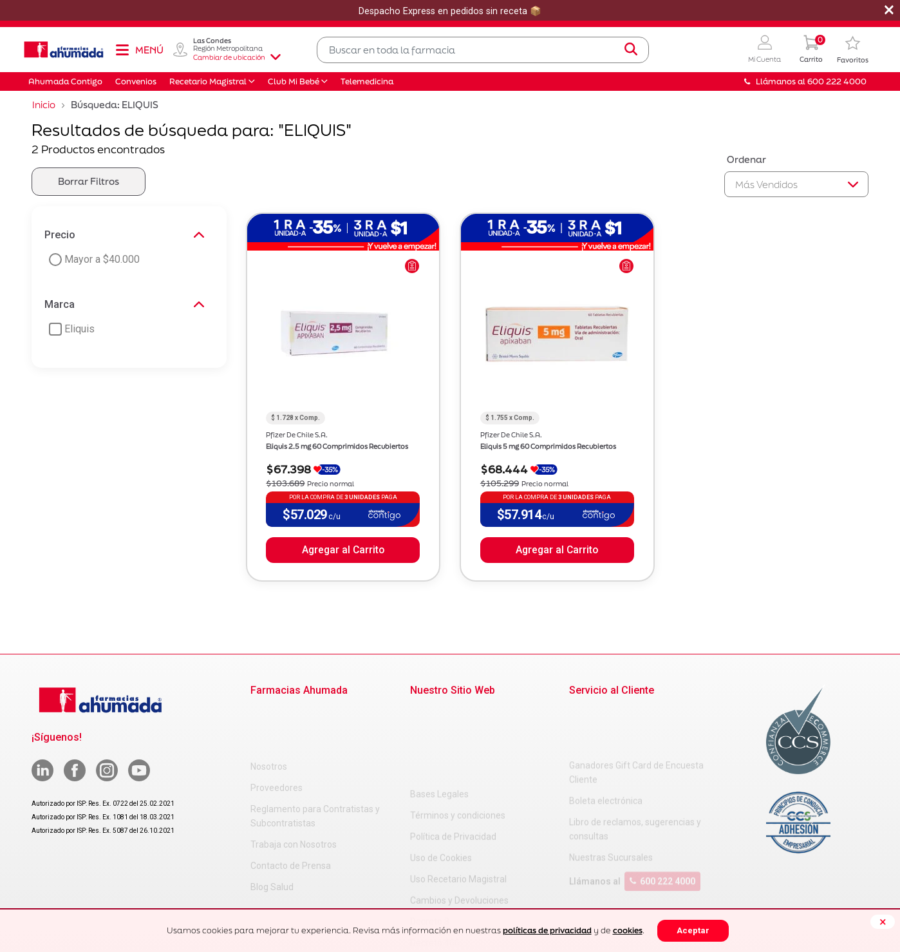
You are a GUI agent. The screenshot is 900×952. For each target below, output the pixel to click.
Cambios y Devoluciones (459, 820)
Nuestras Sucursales (611, 806)
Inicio (43, 105)
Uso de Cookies (441, 777)
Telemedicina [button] (367, 81)
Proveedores (276, 735)
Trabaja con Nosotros (293, 791)
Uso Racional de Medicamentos (474, 905)
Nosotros (268, 714)
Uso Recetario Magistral (458, 799)
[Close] (882, 922)
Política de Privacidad (453, 756)
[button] (764, 50)
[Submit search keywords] (631, 49)
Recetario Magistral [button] (208, 81)
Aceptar (693, 930)
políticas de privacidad (547, 930)
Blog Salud (272, 834)
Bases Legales (439, 714)
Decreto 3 (429, 841)
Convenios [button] (135, 81)
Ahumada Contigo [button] (65, 81)
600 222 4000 (662, 829)
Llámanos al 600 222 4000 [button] (805, 81)
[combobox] (483, 50)
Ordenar (746, 159)
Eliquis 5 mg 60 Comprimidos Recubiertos (548, 446)
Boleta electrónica (605, 749)
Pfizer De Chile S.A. (297, 434)
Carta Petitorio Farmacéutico (468, 884)
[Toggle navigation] (139, 49)
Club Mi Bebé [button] (293, 81)
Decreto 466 (435, 862)
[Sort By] (796, 184)
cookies (627, 930)
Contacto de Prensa (290, 813)
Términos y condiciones (457, 735)
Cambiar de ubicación (237, 57)
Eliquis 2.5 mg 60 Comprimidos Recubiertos (337, 446)
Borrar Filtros (88, 181)
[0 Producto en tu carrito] (811, 50)
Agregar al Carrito (343, 550)
